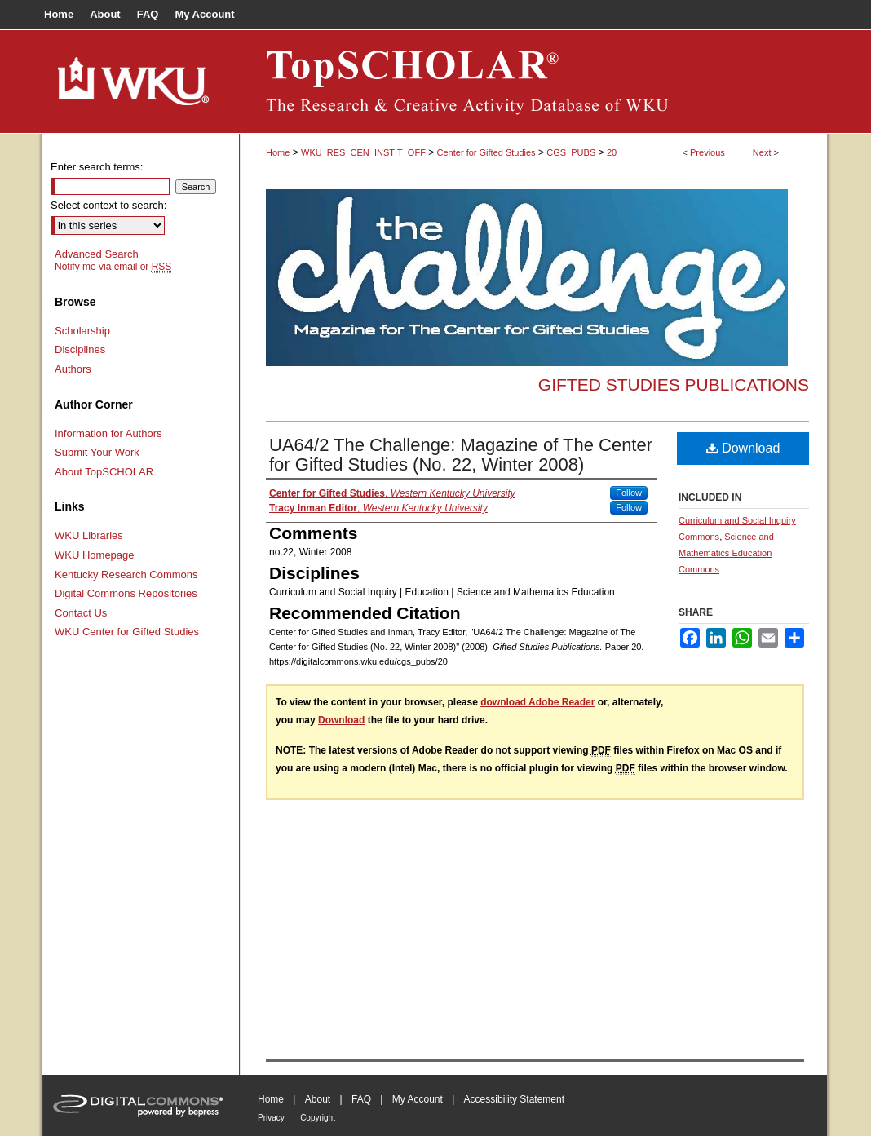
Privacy (271, 1117)
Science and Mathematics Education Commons (726, 553)
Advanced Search (97, 254)
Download (743, 448)
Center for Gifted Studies (486, 152)
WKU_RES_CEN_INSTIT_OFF (363, 152)
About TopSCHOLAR (104, 472)
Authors (73, 369)
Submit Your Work (97, 452)
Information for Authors (108, 433)
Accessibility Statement (514, 1099)
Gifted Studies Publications (673, 384)
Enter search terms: (97, 167)
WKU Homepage (95, 555)
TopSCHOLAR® (533, 81)
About (317, 1099)
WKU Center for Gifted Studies (127, 631)
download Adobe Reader (537, 702)
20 (612, 152)
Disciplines (80, 349)
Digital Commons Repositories (126, 593)
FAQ (361, 1099)
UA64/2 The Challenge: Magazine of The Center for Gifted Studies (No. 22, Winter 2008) (460, 455)
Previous (707, 152)
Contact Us (81, 613)
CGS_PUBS (570, 152)
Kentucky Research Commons (126, 574)
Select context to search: (108, 205)
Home (278, 152)
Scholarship (82, 331)
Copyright (317, 1117)
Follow (629, 492)
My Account (417, 1099)
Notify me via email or (113, 266)
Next (762, 152)
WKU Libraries (89, 535)
